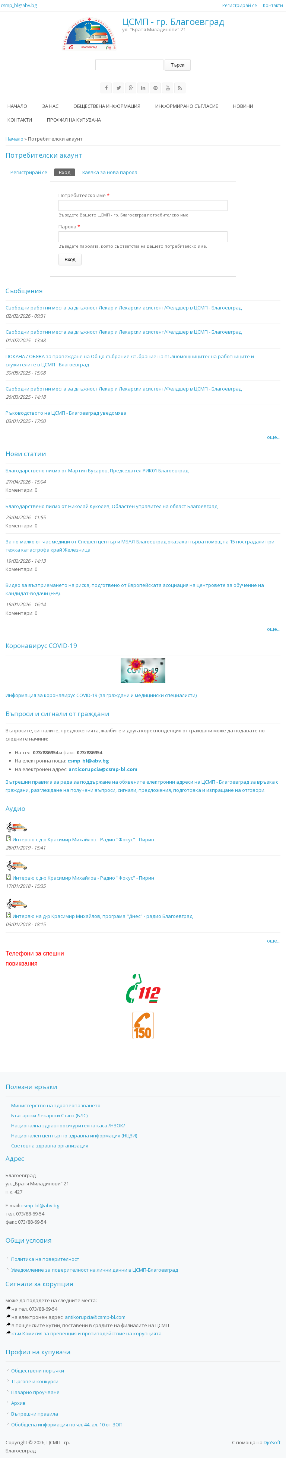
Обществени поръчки (37, 1370)
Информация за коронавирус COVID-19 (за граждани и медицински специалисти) (101, 695)
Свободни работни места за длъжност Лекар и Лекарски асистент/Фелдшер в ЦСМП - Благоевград (124, 307)
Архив (18, 1403)
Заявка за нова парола (109, 172)
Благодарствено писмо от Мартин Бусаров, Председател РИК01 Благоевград (97, 470)
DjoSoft (272, 1442)
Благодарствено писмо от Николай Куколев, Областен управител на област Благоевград (111, 506)
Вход (67, 172)
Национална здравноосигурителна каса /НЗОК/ (68, 1125)
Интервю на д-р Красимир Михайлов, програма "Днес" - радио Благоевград (103, 916)
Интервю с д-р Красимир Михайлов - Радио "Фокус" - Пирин (83, 839)
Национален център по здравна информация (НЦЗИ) (74, 1135)
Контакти (273, 5)
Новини (243, 106)
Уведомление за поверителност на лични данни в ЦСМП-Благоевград (94, 1269)
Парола (69, 226)
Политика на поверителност (45, 1259)
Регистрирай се (239, 5)
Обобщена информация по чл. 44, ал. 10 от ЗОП (67, 1424)
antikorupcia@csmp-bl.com (95, 1317)
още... (273, 437)
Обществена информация (106, 106)
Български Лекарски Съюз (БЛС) (49, 1115)
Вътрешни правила (34, 1413)
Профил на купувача (74, 119)
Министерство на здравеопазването (56, 1105)
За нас (50, 106)
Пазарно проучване (35, 1392)
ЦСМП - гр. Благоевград (173, 22)
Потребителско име (83, 195)
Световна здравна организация (49, 1145)
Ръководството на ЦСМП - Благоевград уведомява (66, 413)
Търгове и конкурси (34, 1381)
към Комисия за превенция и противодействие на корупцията (87, 1333)
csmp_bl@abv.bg (19, 5)
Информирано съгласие (186, 106)
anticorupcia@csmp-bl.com (103, 769)
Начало (17, 106)
